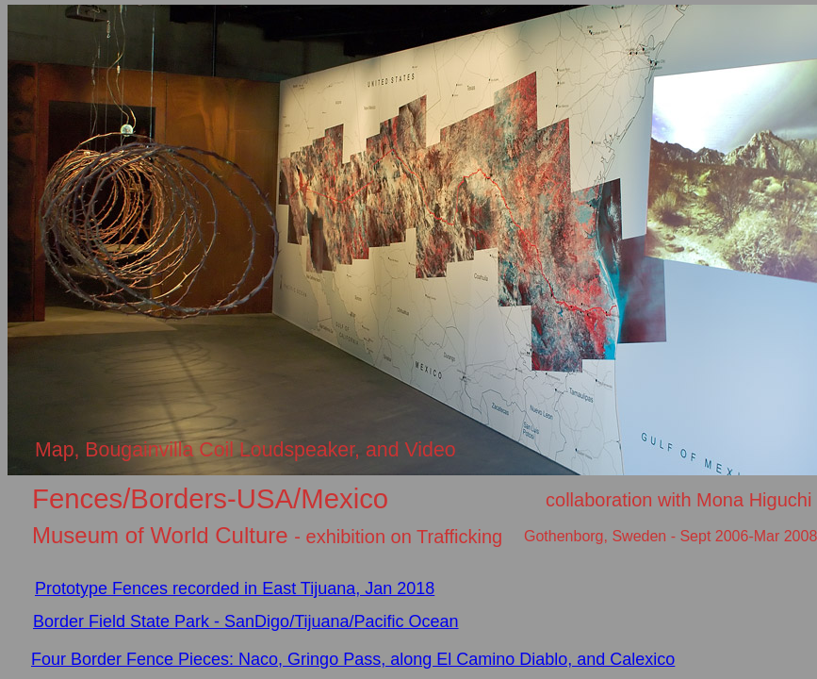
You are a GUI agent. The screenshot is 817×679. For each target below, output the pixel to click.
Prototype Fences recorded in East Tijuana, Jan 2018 (234, 588)
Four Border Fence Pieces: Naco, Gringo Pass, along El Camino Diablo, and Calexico (353, 659)
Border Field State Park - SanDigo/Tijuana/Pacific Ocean (246, 621)
